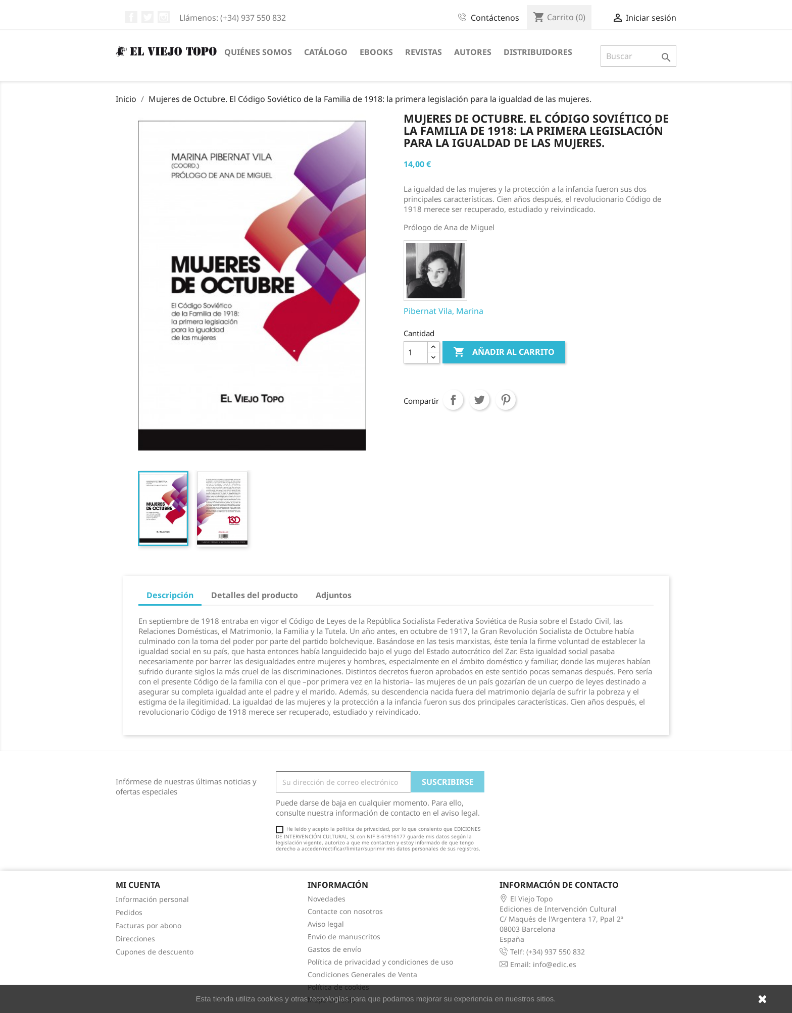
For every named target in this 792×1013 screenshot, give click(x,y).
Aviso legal (326, 924)
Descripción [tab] (169, 595)
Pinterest (506, 400)
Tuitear (479, 400)
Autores (472, 52)
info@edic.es (554, 964)
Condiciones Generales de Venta (362, 974)
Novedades (326, 898)
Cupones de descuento (154, 951)
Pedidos (129, 912)
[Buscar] (638, 56)
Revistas (423, 52)
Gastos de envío (334, 949)
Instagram (164, 17)
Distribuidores (538, 52)
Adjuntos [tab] (334, 595)
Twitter (147, 17)
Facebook (131, 17)
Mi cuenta (138, 884)
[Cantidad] (416, 352)
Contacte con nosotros (345, 911)
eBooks (376, 52)
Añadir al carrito (504, 352)
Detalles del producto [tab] (254, 595)
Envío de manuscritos (344, 936)
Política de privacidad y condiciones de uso (380, 962)
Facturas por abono (148, 925)
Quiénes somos (258, 52)
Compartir (453, 400)
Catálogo (326, 52)
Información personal (152, 899)
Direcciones (135, 938)
